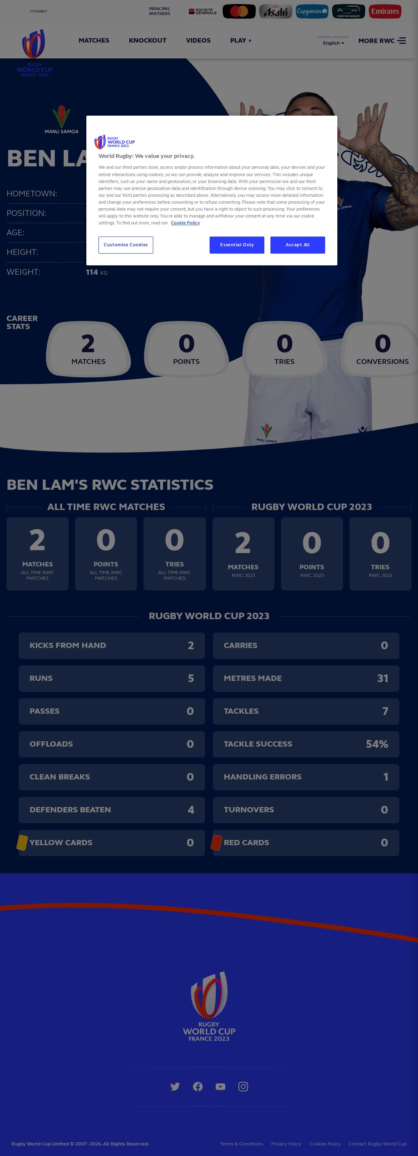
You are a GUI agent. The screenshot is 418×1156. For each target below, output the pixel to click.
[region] (211, 190)
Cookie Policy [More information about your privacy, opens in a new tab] (185, 223)
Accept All (298, 245)
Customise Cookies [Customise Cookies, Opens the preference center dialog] (126, 245)
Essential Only (237, 245)
